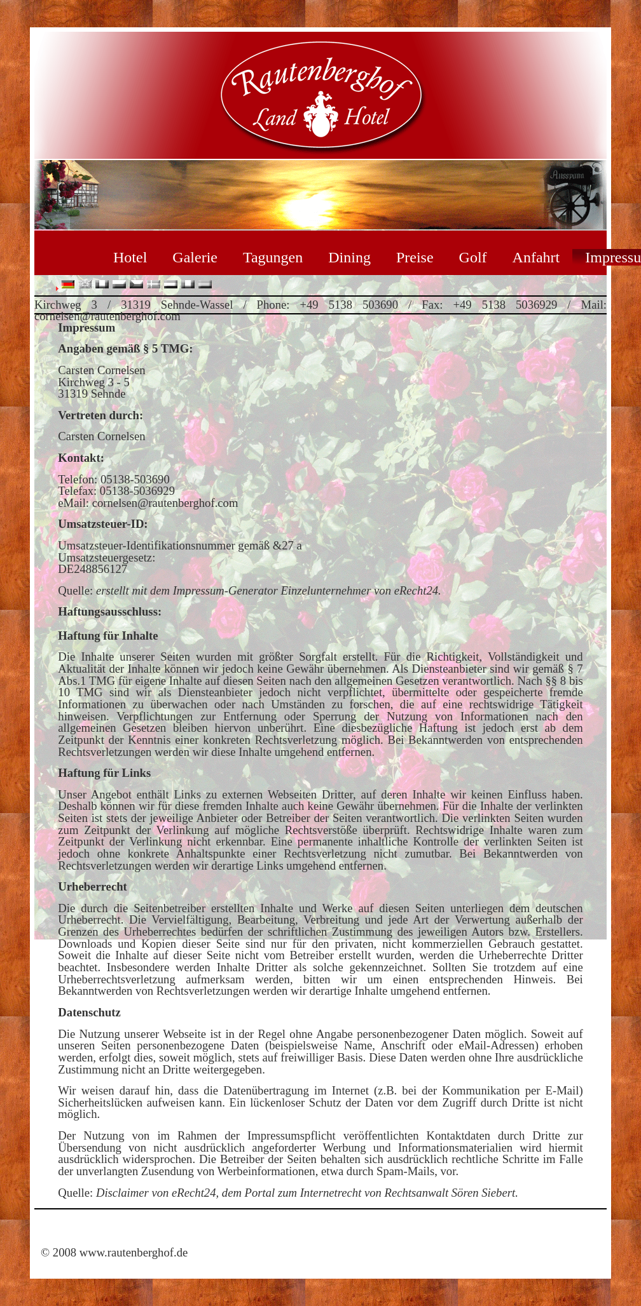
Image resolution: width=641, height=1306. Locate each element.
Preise (415, 257)
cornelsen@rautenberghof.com (165, 502)
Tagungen (273, 257)
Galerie (194, 257)
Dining (349, 257)
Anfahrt (536, 257)
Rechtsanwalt (417, 1192)
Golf (473, 257)
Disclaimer (122, 1192)
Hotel (130, 257)
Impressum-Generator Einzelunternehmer (272, 590)
